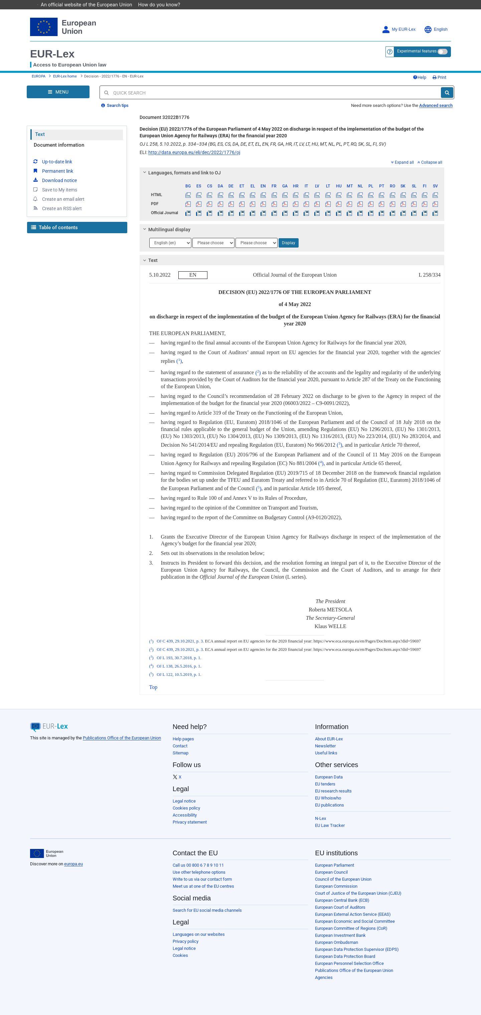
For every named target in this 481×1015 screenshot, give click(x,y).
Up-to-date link (52, 161)
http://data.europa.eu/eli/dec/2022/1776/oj (194, 152)
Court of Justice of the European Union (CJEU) (358, 893)
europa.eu (73, 863)
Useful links (326, 752)
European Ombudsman (336, 942)
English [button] (436, 29)
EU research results (333, 790)
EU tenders (325, 783)
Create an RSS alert (57, 208)
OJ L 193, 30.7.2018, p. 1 (178, 658)
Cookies (180, 955)
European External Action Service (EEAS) (353, 914)
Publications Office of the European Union (122, 737)
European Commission (336, 886)
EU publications (329, 805)
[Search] (447, 92)
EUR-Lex (52, 54)
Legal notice (184, 801)
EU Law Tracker (330, 825)
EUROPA (38, 76)
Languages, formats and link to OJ (181, 172)
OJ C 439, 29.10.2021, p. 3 (180, 641)
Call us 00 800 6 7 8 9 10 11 (198, 865)
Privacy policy (185, 941)
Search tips (115, 105)
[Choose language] (170, 243)
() (179, 361)
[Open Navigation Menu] (58, 92)
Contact (180, 745)
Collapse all (430, 162)
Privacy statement (190, 822)
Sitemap (180, 752)
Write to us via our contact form (202, 879)
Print (439, 77)
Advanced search (436, 105)
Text (40, 134)
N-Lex (320, 818)
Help (419, 77)
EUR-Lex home (65, 76)
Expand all (402, 162)
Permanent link (52, 170)
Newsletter (325, 745)
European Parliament (334, 865)
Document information (59, 145)
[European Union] (46, 853)
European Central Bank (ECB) (342, 900)
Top (153, 687)
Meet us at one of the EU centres (203, 886)
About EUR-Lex (329, 738)
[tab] (292, 173)
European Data (329, 776)
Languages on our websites (199, 934)
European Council (331, 872)
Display (288, 243)
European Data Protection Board (345, 956)
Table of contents (54, 228)
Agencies (324, 977)
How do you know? (162, 4)
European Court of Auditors (340, 907)
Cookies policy (186, 808)
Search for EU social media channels (207, 910)
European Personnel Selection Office (349, 963)
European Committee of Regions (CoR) (351, 928)
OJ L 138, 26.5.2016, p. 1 (178, 666)
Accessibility (185, 815)
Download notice (54, 180)
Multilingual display (165, 229)
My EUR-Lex (399, 29)
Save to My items (54, 189)
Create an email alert (58, 198)
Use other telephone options (199, 872)
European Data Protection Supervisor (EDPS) (357, 949)
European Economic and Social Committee (355, 921)
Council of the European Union (343, 879)
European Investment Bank (340, 935)
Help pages (183, 738)
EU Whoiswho (328, 798)
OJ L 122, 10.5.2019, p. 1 (178, 674)
